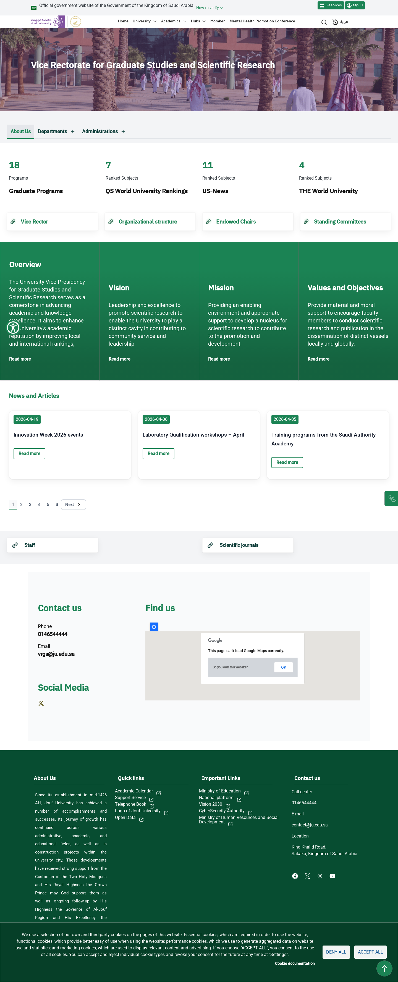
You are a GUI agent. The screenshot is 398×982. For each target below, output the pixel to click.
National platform (216, 797)
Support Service (130, 797)
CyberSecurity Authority (222, 811)
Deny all (336, 952)
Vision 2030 (210, 804)
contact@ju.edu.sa (310, 825)
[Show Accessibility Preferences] (13, 13)
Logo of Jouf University (138, 811)
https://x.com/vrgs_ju (43, 710)
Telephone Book (130, 804)
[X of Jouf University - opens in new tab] (308, 875)
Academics (170, 21)
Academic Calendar (134, 791)
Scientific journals (239, 545)
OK (283, 667)
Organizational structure (148, 221)
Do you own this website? (230, 667)
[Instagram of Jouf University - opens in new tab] (320, 875)
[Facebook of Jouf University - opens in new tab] (296, 875)
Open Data (125, 817)
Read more (20, 359)
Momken (218, 21)
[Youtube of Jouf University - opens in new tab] (333, 875)
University (142, 21)
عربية (344, 22)
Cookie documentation (295, 963)
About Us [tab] (21, 131)
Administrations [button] (100, 131)
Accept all (370, 952)
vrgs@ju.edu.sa (56, 654)
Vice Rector (34, 221)
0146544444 (52, 634)
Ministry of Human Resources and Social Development (239, 819)
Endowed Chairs (236, 221)
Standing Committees (340, 221)
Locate (154, 627)
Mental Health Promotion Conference (262, 21)
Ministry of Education (220, 791)
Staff (29, 545)
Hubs (195, 21)
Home (123, 21)
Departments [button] (52, 131)
